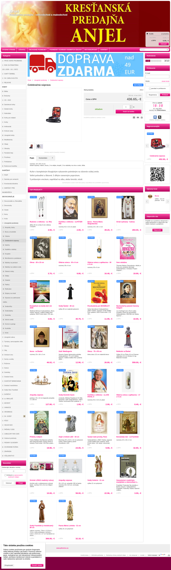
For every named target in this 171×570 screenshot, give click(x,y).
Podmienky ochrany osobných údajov (116, 555)
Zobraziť (164, 44)
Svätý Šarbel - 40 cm (66, 306)
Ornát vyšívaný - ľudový (125, 222)
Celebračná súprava (160, 156)
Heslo (147, 81)
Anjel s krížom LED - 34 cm (69, 437)
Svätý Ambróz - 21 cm (96, 480)
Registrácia (153, 95)
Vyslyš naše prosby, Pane (97, 437)
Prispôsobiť (9, 565)
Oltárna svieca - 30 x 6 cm (68, 262)
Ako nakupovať (133, 555)
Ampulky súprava (36, 395)
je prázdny (165, 34)
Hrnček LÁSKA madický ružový (42, 480)
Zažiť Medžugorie (65, 351)
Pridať (21, 483)
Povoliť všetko (37, 565)
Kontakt (142, 555)
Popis (32, 158)
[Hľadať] (167, 49)
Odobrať (9, 483)
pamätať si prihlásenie (157, 88)
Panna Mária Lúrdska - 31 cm (70, 526)
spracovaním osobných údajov (15, 476)
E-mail (147, 73)
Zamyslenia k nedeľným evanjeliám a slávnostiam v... (127, 481)
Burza (157, 196)
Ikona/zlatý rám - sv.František (127, 437)
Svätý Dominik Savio (66, 395)
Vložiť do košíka (128, 111)
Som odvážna (121, 262)
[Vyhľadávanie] (154, 49)
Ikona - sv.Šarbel (36, 351)
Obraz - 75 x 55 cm (95, 351)
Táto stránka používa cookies (18, 545)
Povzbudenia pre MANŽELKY (99, 306)
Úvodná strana (84, 555)
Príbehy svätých (36, 437)
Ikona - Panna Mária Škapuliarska (95, 223)
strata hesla (165, 81)
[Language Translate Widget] (153, 555)
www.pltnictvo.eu (62, 548)
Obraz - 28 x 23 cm (37, 262)
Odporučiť (157, 230)
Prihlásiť (165, 95)
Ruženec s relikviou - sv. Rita (41, 222)
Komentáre (43, 158)
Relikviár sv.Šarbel (123, 351)
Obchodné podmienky (97, 555)
